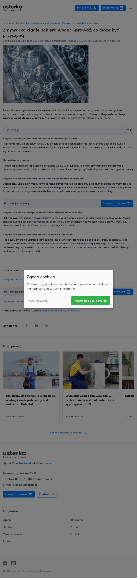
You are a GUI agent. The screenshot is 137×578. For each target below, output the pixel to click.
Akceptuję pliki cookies (91, 300)
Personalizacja (37, 300)
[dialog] (68, 289)
